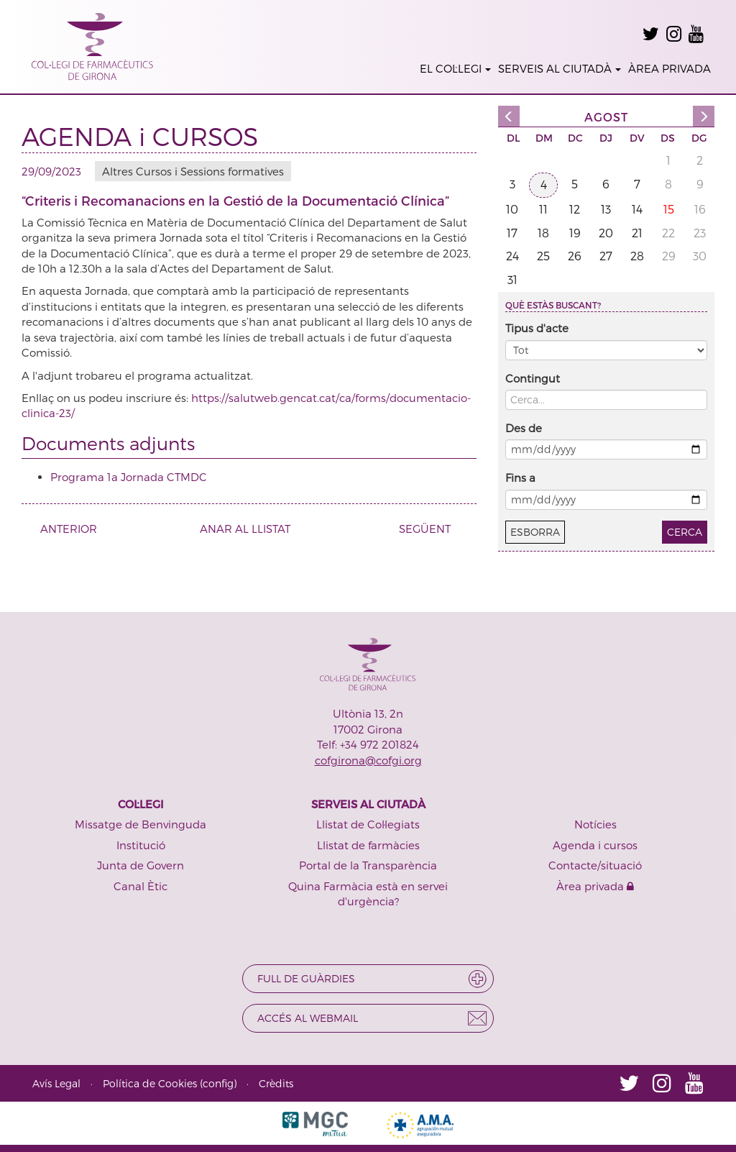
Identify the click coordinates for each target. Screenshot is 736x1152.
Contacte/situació (595, 865)
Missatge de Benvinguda (140, 824)
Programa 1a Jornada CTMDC (128, 476)
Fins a (520, 477)
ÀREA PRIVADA (669, 68)
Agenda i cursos (595, 844)
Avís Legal (56, 1083)
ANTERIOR (63, 528)
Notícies (595, 824)
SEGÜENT (430, 528)
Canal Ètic (140, 885)
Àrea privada (595, 885)
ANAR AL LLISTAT (245, 528)
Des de (523, 427)
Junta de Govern (140, 865)
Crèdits (276, 1083)
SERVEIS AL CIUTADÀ (559, 68)
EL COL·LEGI (455, 68)
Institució (140, 844)
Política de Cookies (150, 1083)
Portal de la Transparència (368, 865)
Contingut (532, 378)
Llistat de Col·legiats (368, 824)
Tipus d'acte (537, 327)
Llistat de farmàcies (368, 844)
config (218, 1083)
